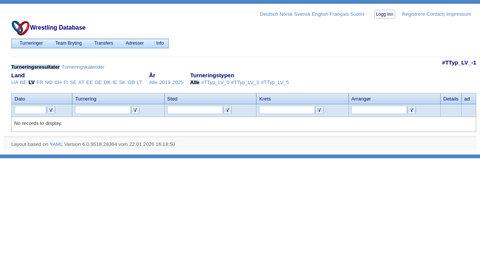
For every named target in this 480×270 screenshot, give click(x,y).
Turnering (85, 99)
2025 (177, 82)
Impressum (458, 14)
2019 (165, 82)
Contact (435, 14)
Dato (20, 99)
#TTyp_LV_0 (215, 82)
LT (139, 82)
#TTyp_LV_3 (245, 82)
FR (39, 82)
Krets (265, 99)
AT (81, 82)
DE (98, 82)
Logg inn (384, 14)
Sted (172, 99)
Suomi (357, 14)
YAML (56, 144)
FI (65, 82)
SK (122, 82)
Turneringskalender (83, 67)
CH (58, 82)
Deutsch (269, 14)
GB (131, 82)
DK (107, 82)
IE (114, 82)
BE (23, 82)
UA (14, 82)
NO (48, 82)
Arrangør (361, 99)
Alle (153, 82)
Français (339, 14)
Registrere (413, 14)
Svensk (302, 14)
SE (73, 82)
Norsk (286, 14)
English (320, 14)
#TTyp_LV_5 (275, 82)
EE (89, 82)
